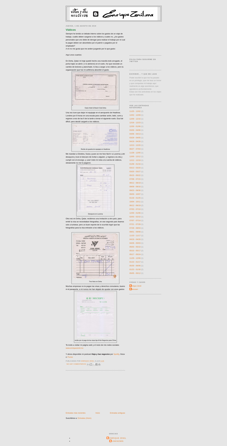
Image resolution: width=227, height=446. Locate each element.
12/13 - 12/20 (135, 145)
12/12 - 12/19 (135, 160)
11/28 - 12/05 (135, 153)
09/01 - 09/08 (135, 232)
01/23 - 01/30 (135, 269)
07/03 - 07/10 (135, 209)
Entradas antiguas (117, 413)
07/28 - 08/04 (135, 228)
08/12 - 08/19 (135, 183)
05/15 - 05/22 (135, 175)
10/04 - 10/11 (135, 202)
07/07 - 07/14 (135, 220)
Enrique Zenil (135, 286)
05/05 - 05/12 (135, 273)
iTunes (70, 357)
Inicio (98, 413)
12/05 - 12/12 (135, 156)
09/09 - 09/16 (135, 186)
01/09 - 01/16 (135, 164)
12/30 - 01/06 (135, 126)
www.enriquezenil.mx (74, 348)
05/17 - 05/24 (135, 254)
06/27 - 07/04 (135, 149)
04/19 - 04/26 (135, 141)
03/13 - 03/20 (135, 168)
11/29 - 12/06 (135, 258)
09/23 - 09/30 (135, 190)
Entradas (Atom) (84, 418)
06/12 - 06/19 (135, 205)
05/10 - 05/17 (135, 250)
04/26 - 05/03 (135, 243)
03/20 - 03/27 (135, 171)
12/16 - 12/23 (135, 122)
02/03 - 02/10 (135, 217)
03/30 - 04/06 (135, 130)
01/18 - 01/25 (135, 198)
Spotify (116, 354)
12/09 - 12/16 (135, 119)
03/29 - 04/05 (135, 138)
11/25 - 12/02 (135, 111)
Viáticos (71, 29)
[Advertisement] (87, 391)
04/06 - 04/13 (135, 134)
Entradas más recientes (76, 413)
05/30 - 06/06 (135, 266)
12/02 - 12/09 (135, 115)
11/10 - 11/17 (135, 235)
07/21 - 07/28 (135, 224)
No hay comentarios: (77, 364)
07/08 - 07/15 (135, 179)
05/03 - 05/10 (135, 247)
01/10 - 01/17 (135, 262)
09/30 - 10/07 (135, 194)
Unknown (134, 289)
